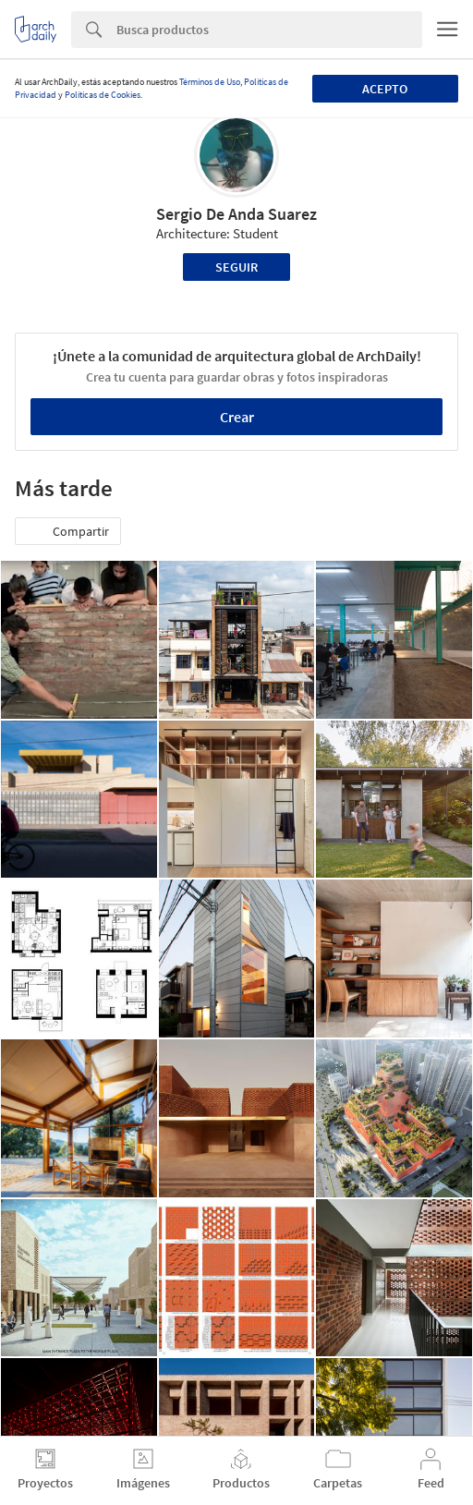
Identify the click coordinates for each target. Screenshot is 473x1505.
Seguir (236, 267)
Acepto (384, 88)
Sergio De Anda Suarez (236, 214)
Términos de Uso (209, 82)
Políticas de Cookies (102, 95)
